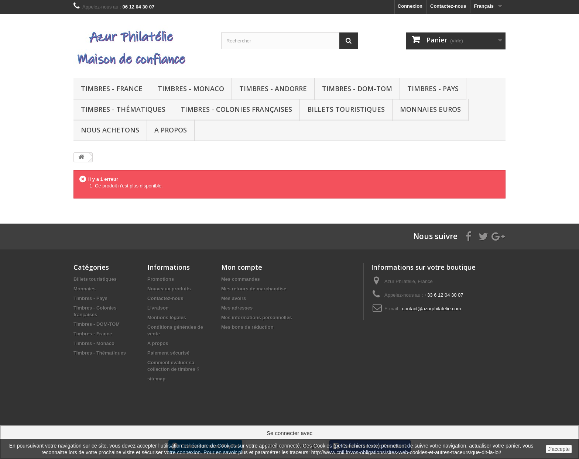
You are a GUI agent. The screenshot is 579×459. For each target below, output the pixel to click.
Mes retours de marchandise (253, 288)
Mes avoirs (233, 298)
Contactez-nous (448, 6)
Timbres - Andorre (273, 88)
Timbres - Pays (433, 88)
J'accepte (559, 449)
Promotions (160, 279)
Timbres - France (112, 88)
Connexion (410, 6)
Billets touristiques (346, 109)
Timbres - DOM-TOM (357, 88)
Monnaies (84, 288)
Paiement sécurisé (168, 353)
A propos (170, 129)
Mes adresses (237, 308)
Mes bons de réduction (247, 327)
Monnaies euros (430, 109)
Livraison (158, 308)
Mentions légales (166, 317)
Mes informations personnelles (256, 317)
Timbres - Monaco (191, 88)
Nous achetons (110, 129)
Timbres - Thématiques (123, 109)
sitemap (156, 379)
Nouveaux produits (169, 288)
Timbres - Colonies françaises (236, 109)
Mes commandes (240, 279)
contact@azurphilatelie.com (431, 308)
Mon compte (241, 267)
